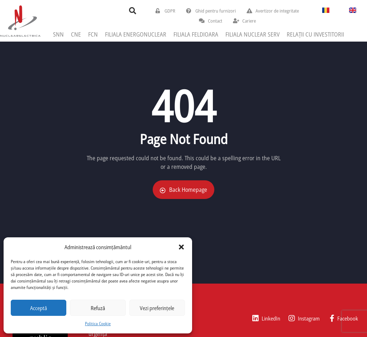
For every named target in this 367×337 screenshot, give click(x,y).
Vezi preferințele (157, 308)
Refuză (98, 308)
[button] (181, 247)
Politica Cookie (98, 324)
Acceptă (38, 308)
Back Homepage (183, 190)
